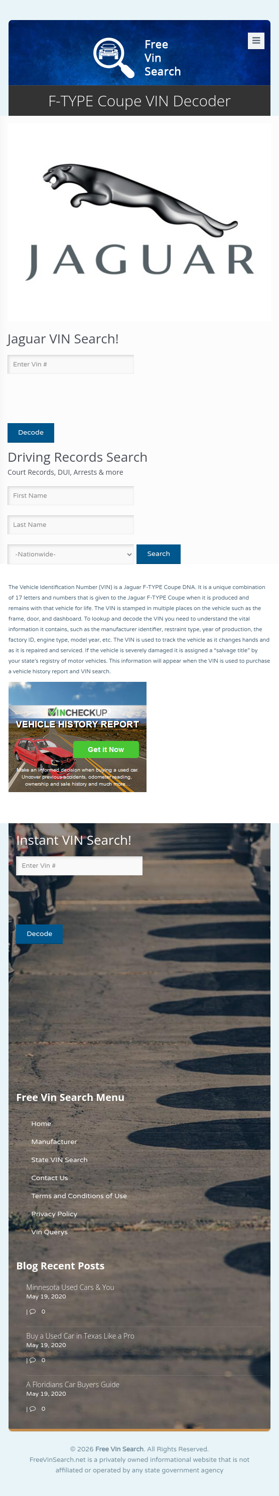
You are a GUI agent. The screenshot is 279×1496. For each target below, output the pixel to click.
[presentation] (66, 399)
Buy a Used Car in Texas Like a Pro (80, 1336)
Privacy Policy (54, 1214)
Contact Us (49, 1178)
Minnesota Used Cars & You (70, 1287)
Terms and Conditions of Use (79, 1196)
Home (41, 1123)
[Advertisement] (79, 1016)
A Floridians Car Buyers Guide (72, 1384)
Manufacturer (54, 1142)
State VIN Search (59, 1160)
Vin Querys (49, 1232)
